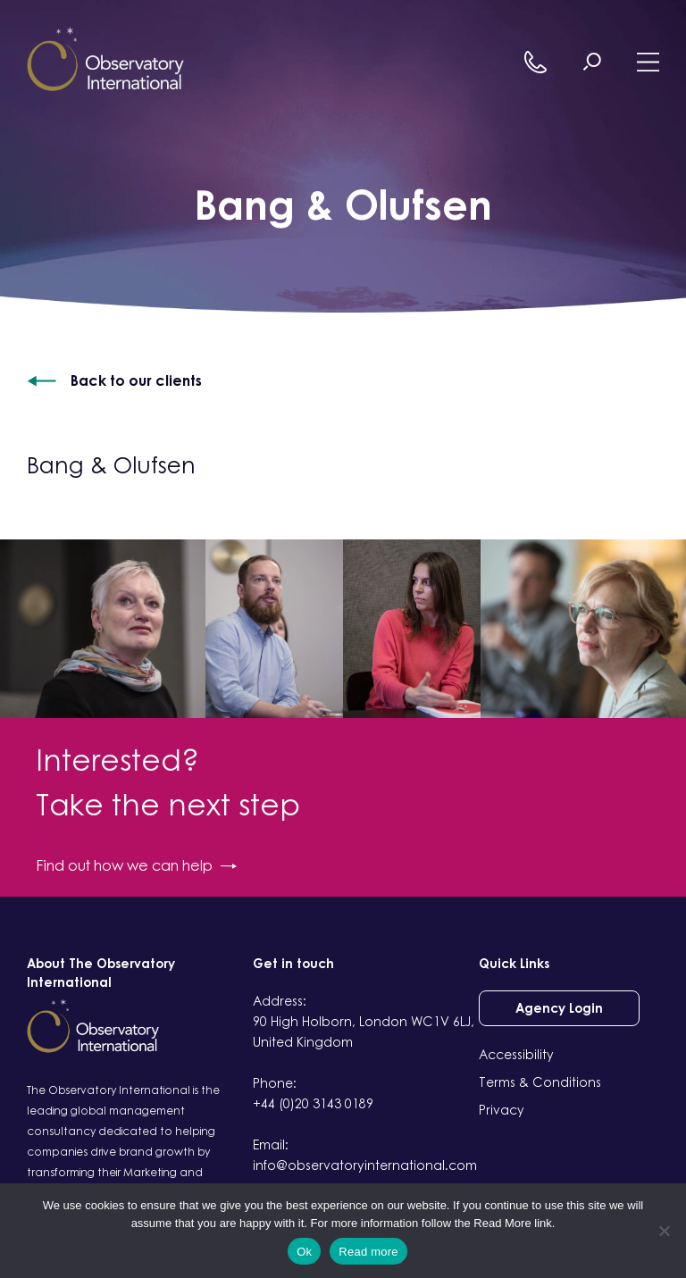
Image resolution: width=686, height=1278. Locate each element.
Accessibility (516, 1054)
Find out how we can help (136, 865)
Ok (304, 1251)
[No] (664, 1231)
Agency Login (559, 1007)
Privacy (501, 1109)
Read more (368, 1251)
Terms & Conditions (540, 1082)
